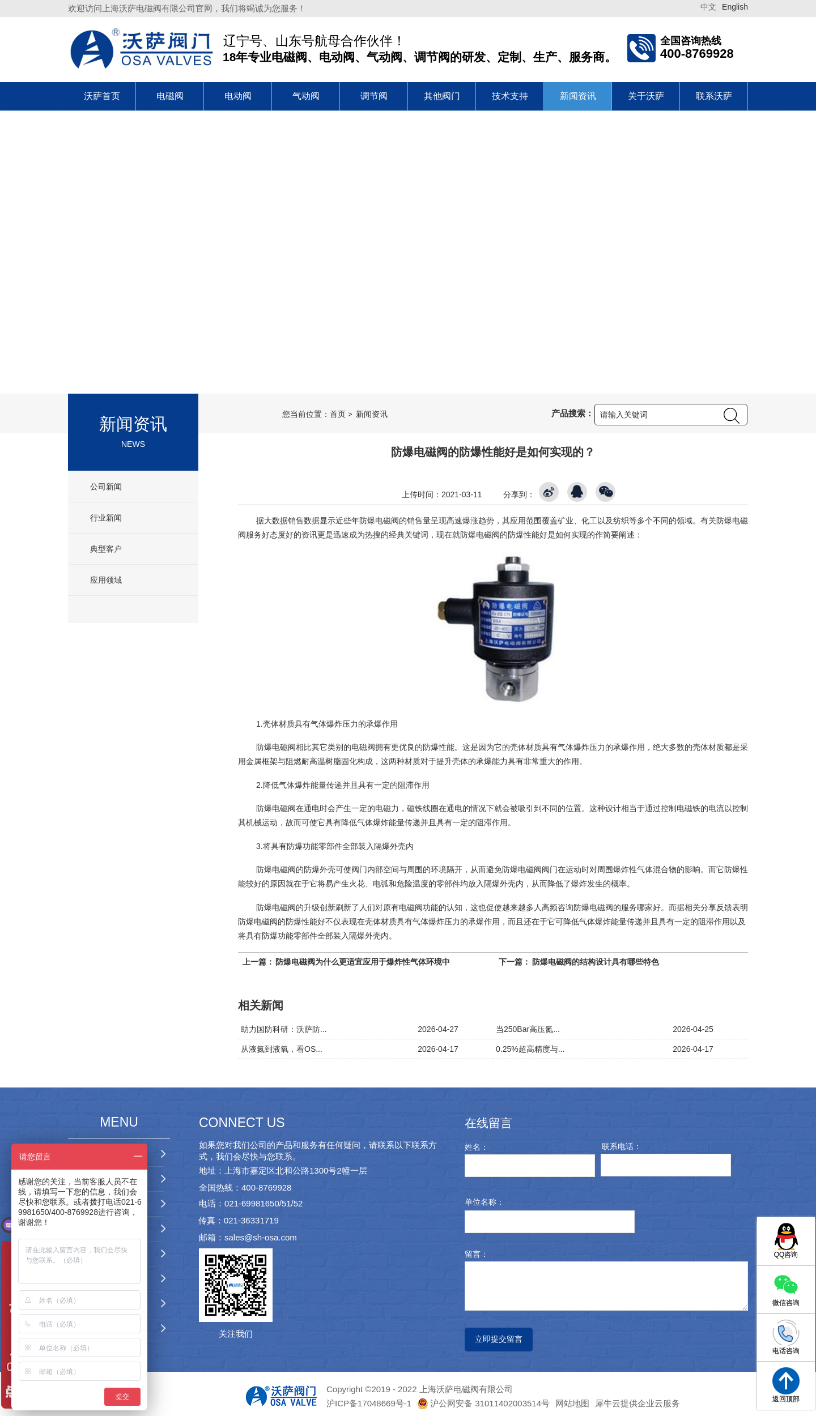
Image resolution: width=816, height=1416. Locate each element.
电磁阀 (170, 96)
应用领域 (105, 580)
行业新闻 (105, 517)
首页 (338, 414)
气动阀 (306, 96)
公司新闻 (105, 486)
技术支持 (510, 96)
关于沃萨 (646, 96)
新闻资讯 (578, 96)
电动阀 (238, 96)
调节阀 (374, 96)
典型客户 (105, 548)
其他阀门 (442, 96)
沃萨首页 (102, 96)
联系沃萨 (714, 96)
